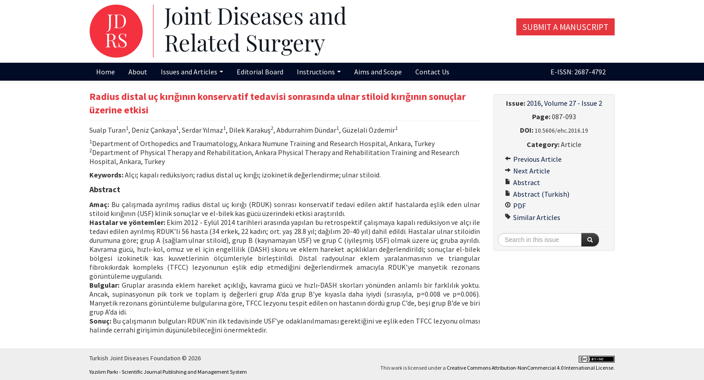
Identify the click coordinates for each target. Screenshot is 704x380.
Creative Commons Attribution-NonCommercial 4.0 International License (530, 367)
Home (105, 71)
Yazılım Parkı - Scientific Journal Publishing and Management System (168, 371)
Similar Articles (532, 217)
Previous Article (533, 159)
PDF (515, 205)
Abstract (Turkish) (537, 194)
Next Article (527, 170)
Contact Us (432, 71)
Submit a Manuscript (565, 27)
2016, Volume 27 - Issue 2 (564, 103)
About (137, 71)
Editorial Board (260, 71)
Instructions (319, 71)
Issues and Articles (192, 71)
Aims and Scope (378, 71)
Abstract (522, 182)
